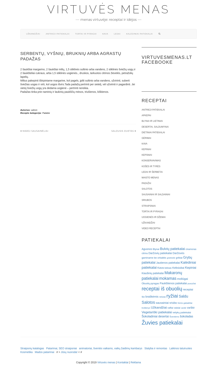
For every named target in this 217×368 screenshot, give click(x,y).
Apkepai (146, 115)
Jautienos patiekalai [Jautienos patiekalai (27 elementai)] (168, 262)
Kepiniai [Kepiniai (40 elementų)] (190, 267)
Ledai (117, 34)
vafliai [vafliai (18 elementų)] (170, 308)
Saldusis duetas (122, 131)
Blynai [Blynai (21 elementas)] (156, 249)
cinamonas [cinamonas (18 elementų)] (191, 249)
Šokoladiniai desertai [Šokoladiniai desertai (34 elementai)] (155, 316)
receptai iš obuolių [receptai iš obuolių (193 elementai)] (162, 289)
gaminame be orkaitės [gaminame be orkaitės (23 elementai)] (154, 257)
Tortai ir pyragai (86, 34)
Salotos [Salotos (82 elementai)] (148, 302)
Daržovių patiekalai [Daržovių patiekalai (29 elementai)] (160, 253)
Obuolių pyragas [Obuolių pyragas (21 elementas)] (150, 283)
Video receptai (151, 228)
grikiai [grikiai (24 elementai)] (179, 257)
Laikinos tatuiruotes (180, 348)
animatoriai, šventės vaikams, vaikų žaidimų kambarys (110, 348)
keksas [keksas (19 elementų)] (168, 268)
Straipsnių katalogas (32, 348)
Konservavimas (151, 160)
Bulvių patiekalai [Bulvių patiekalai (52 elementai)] (172, 249)
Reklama (136, 362)
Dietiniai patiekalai (153, 132)
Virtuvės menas (108, 9)
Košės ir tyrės (151, 166)
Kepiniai (146, 149)
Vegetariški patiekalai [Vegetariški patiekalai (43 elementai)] (157, 312)
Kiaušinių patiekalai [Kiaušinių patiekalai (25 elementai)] (153, 273)
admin (34, 110)
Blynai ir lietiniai (152, 121)
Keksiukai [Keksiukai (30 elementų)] (178, 267)
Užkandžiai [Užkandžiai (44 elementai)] (159, 307)
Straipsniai (149, 206)
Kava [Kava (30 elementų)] (160, 267)
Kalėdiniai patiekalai (139, 34)
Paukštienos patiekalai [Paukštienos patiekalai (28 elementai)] (173, 283)
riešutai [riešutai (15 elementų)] (162, 297)
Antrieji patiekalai (58, 34)
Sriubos (147, 200)
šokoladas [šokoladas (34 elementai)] (186, 316)
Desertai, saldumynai (155, 127)
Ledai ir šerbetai (152, 172)
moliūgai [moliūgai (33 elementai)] (182, 278)
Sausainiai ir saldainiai (156, 194)
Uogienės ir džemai (153, 217)
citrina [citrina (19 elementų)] (145, 253)
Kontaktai (122, 362)
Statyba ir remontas (155, 348)
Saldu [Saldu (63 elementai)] (183, 296)
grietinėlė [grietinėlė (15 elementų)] (171, 258)
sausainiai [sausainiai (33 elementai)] (162, 302)
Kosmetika (26, 352)
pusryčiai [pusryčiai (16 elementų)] (192, 283)
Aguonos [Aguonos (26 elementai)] (147, 249)
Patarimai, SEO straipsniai (61, 348)
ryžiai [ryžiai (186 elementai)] (172, 296)
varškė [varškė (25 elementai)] (191, 307)
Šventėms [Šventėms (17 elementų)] (174, 317)
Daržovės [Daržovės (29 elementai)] (178, 253)
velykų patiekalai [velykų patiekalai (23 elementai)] (182, 312)
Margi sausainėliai (35, 131)
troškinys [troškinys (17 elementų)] (146, 308)
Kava (105, 34)
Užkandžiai (33, 34)
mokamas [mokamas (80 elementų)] (167, 278)
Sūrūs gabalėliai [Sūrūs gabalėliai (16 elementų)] (184, 303)
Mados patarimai (44, 352)
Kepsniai (147, 155)
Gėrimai (146, 138)
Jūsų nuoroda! (69, 352)
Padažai (46, 113)
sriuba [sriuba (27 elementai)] (173, 302)
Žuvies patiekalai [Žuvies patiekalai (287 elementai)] (162, 322)
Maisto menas (150, 177)
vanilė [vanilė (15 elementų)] (183, 308)
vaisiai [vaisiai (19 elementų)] (177, 308)
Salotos (147, 189)
